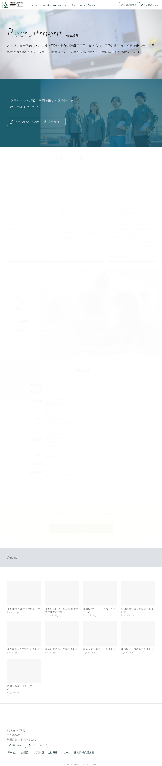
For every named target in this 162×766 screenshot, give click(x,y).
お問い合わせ (129, 4)
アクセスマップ (150, 4)
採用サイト (36, 121)
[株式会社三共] (81, 715)
